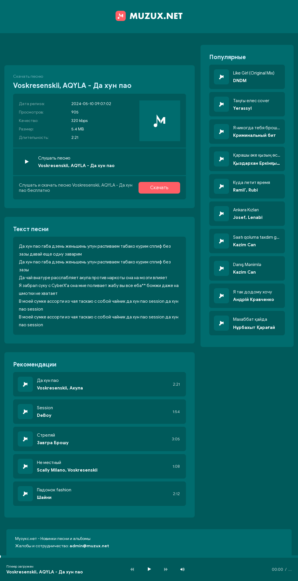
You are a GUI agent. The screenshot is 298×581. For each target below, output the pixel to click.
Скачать (159, 188)
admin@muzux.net (89, 545)
